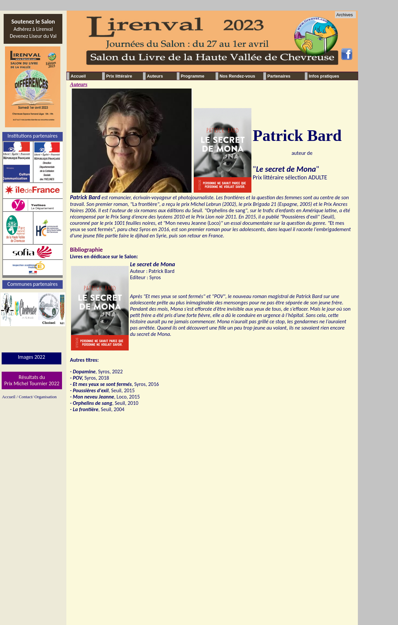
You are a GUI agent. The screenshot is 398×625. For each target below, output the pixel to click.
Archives (344, 14)
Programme (192, 76)
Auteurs (78, 84)
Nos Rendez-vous (237, 76)
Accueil (78, 76)
